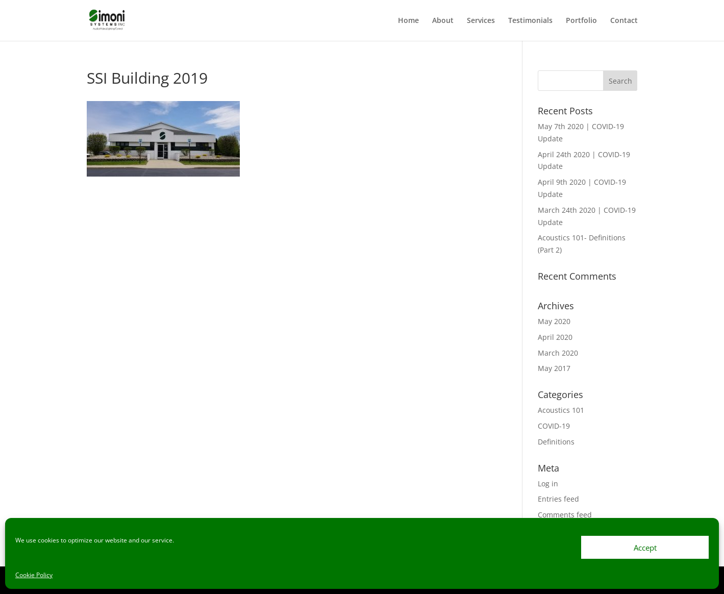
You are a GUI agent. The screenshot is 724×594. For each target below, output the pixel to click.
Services (481, 21)
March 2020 (558, 353)
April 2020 (555, 337)
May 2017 (554, 368)
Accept (645, 547)
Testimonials (530, 21)
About (443, 21)
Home (408, 21)
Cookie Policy (34, 575)
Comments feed (565, 514)
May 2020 (554, 321)
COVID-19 (554, 426)
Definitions (556, 442)
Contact (624, 21)
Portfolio (581, 21)
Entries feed (558, 499)
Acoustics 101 (561, 410)
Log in (548, 483)
